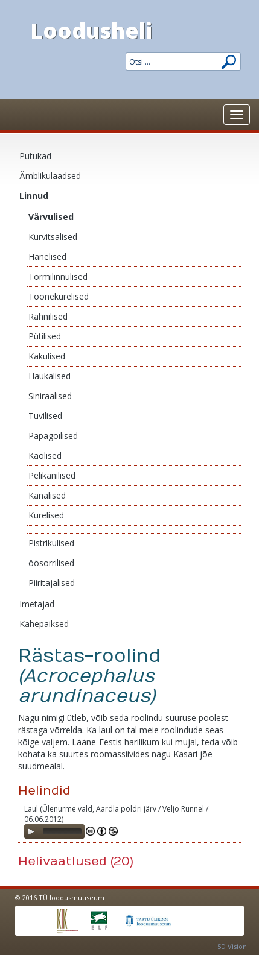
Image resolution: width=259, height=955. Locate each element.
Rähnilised (48, 316)
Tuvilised (45, 415)
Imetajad (36, 604)
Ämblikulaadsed (50, 175)
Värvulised (51, 216)
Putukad (35, 156)
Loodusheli (91, 30)
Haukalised (49, 376)
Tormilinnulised (58, 276)
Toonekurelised (58, 296)
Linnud (33, 195)
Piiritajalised (51, 582)
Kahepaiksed (44, 623)
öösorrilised (51, 563)
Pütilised (44, 336)
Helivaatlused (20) (75, 861)
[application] (54, 831)
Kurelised (46, 515)
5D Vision (232, 946)
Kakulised (46, 356)
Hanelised (47, 256)
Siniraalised (50, 396)
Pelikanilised (51, 475)
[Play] (31, 831)
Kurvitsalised (52, 236)
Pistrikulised (51, 543)
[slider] (62, 831)
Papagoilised (53, 435)
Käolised (45, 455)
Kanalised (47, 495)
